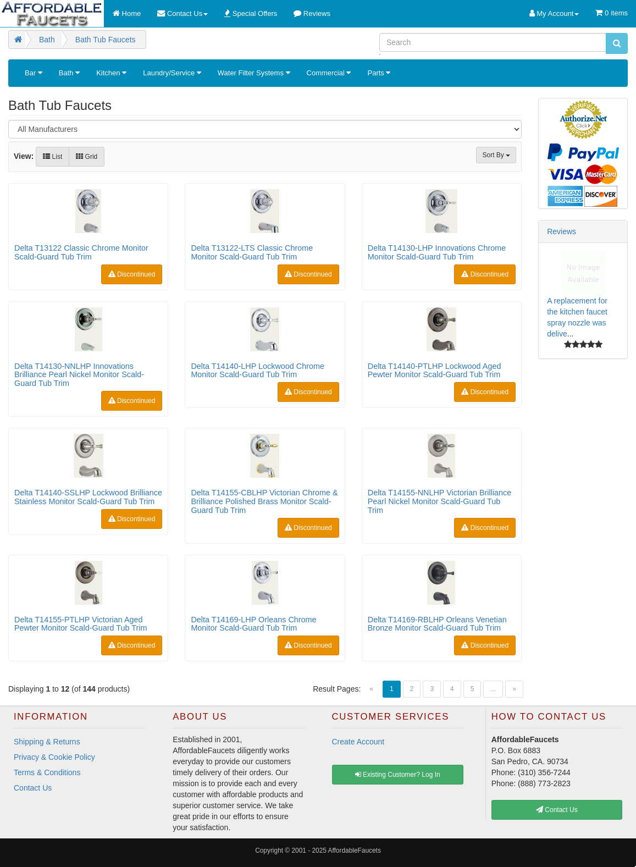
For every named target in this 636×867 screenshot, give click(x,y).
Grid (86, 157)
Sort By (496, 155)
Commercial (329, 73)
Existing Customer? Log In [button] (397, 774)
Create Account (358, 741)
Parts (378, 73)
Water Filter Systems (254, 73)
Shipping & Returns (47, 741)
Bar (33, 73)
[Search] (492, 42)
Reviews (561, 231)
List (52, 157)
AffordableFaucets (354, 850)
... (493, 689)
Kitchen (111, 73)
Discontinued (132, 274)
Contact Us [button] (557, 810)
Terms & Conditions (47, 772)
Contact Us (33, 787)
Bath (69, 73)
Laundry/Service (172, 73)
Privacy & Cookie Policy (54, 757)
